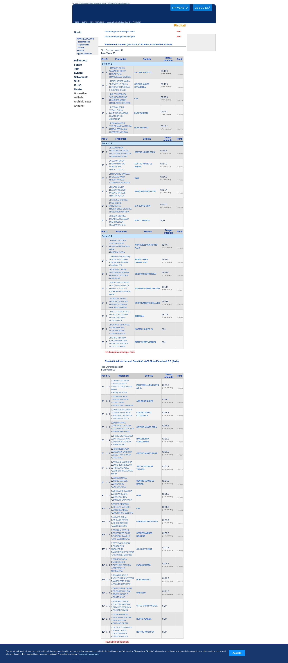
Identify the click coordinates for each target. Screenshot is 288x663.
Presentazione (83, 42)
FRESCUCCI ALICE (118, 289)
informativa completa (89, 654)
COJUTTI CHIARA (117, 347)
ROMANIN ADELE (117, 123)
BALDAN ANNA (116, 148)
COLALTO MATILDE (118, 97)
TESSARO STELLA (118, 90)
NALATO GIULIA (117, 187)
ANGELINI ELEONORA (119, 283)
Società (80, 50)
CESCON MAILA (117, 161)
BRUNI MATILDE (117, 180)
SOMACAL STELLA (118, 299)
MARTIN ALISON (117, 196)
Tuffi (76, 68)
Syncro (78, 73)
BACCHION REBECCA (119, 286)
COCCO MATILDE (117, 193)
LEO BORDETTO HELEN (120, 154)
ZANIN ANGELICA (117, 334)
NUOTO (84, 22)
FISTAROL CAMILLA (118, 305)
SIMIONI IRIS (115, 167)
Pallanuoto (80, 60)
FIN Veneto (180, 7)
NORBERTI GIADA (118, 338)
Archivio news (82, 101)
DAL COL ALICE (117, 170)
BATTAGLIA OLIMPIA (119, 259)
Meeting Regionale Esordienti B (118, 22)
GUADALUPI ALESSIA (119, 219)
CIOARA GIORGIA (117, 216)
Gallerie (78, 97)
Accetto (237, 653)
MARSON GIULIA (117, 68)
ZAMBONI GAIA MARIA (120, 183)
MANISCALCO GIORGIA (120, 77)
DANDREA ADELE (117, 100)
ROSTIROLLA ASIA (118, 270)
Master (78, 89)
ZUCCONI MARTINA (118, 341)
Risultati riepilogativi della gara (120, 37)
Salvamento (81, 77)
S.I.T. (77, 81)
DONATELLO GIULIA (119, 84)
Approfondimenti (84, 53)
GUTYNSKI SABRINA (119, 113)
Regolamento (83, 45)
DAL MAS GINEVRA (118, 307)
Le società (202, 7)
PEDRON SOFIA (117, 107)
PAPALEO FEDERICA (119, 344)
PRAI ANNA (115, 278)
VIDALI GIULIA (116, 110)
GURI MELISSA (116, 222)
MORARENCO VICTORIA (121, 209)
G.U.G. (78, 85)
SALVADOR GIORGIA (119, 262)
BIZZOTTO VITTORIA (119, 275)
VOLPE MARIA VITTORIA (121, 126)
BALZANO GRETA (117, 225)
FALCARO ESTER (117, 190)
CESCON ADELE (117, 331)
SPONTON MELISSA (119, 132)
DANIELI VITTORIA (118, 241)
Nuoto (77, 32)
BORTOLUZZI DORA (119, 302)
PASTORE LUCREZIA (119, 151)
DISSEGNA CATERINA (119, 273)
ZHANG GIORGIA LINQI (120, 257)
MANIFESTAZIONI (97, 22)
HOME (76, 22)
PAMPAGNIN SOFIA (118, 157)
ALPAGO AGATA (117, 328)
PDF (179, 32)
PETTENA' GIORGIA (118, 200)
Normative (80, 93)
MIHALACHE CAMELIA (119, 174)
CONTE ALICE (116, 321)
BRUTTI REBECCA (118, 94)
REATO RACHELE (118, 318)
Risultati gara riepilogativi (117, 642)
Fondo (78, 64)
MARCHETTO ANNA (118, 129)
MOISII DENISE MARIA (120, 81)
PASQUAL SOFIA (117, 252)
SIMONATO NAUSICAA (120, 87)
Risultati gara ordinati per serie (120, 32)
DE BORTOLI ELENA (119, 315)
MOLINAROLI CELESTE (120, 103)
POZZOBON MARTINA (119, 212)
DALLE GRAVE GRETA (119, 312)
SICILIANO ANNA (117, 177)
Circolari (80, 48)
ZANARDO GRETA (118, 71)
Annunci (79, 105)
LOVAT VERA (115, 74)
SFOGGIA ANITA (117, 243)
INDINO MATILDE (117, 164)
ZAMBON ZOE (116, 265)
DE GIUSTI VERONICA (119, 325)
